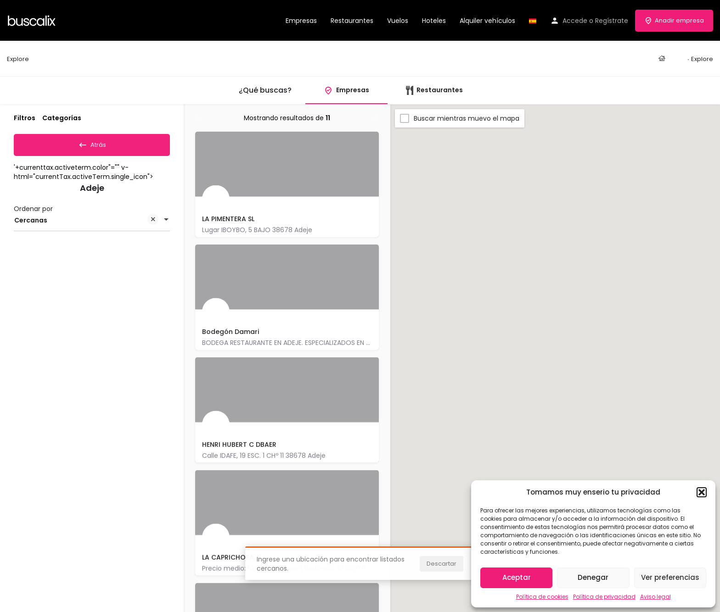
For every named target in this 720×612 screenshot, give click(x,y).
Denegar (593, 577)
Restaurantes (352, 20)
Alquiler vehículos (487, 20)
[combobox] (92, 223)
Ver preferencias (670, 577)
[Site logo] (33, 19)
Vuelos (397, 20)
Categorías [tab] (61, 117)
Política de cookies (542, 597)
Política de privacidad (604, 597)
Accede (574, 20)
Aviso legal (655, 597)
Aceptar (516, 577)
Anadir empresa (674, 20)
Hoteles (434, 20)
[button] (701, 492)
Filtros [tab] (24, 117)
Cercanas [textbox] (86, 224)
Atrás (92, 143)
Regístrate (611, 20)
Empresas (301, 20)
